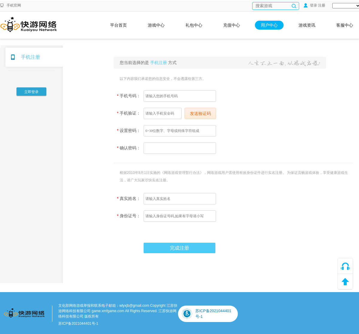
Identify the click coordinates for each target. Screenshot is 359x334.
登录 (310, 5)
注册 (321, 5)
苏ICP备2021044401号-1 (78, 323)
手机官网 (14, 5)
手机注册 (30, 57)
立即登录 (31, 92)
